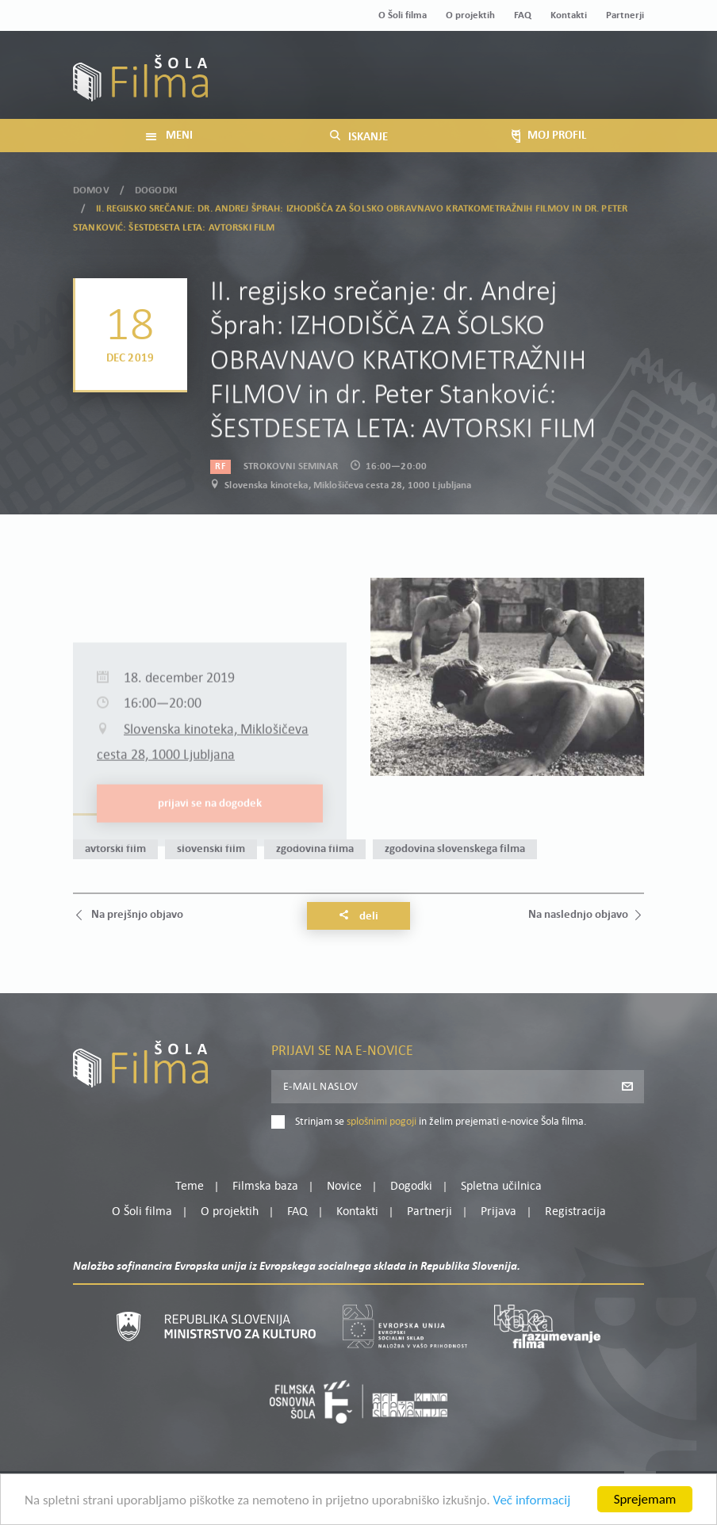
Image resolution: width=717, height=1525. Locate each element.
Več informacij (532, 1504)
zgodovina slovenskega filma (455, 849)
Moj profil (562, 65)
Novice (344, 1186)
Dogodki (156, 180)
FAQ (522, 15)
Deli (358, 916)
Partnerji (625, 15)
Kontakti (568, 15)
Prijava (545, 85)
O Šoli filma (402, 15)
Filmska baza (265, 1186)
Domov (91, 180)
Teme (189, 1186)
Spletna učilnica (501, 1186)
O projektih (470, 15)
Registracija (617, 85)
